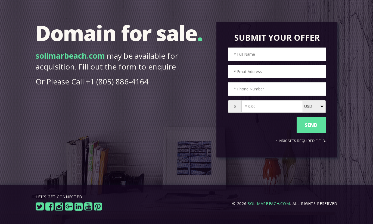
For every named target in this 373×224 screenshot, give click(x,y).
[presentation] (261, 125)
